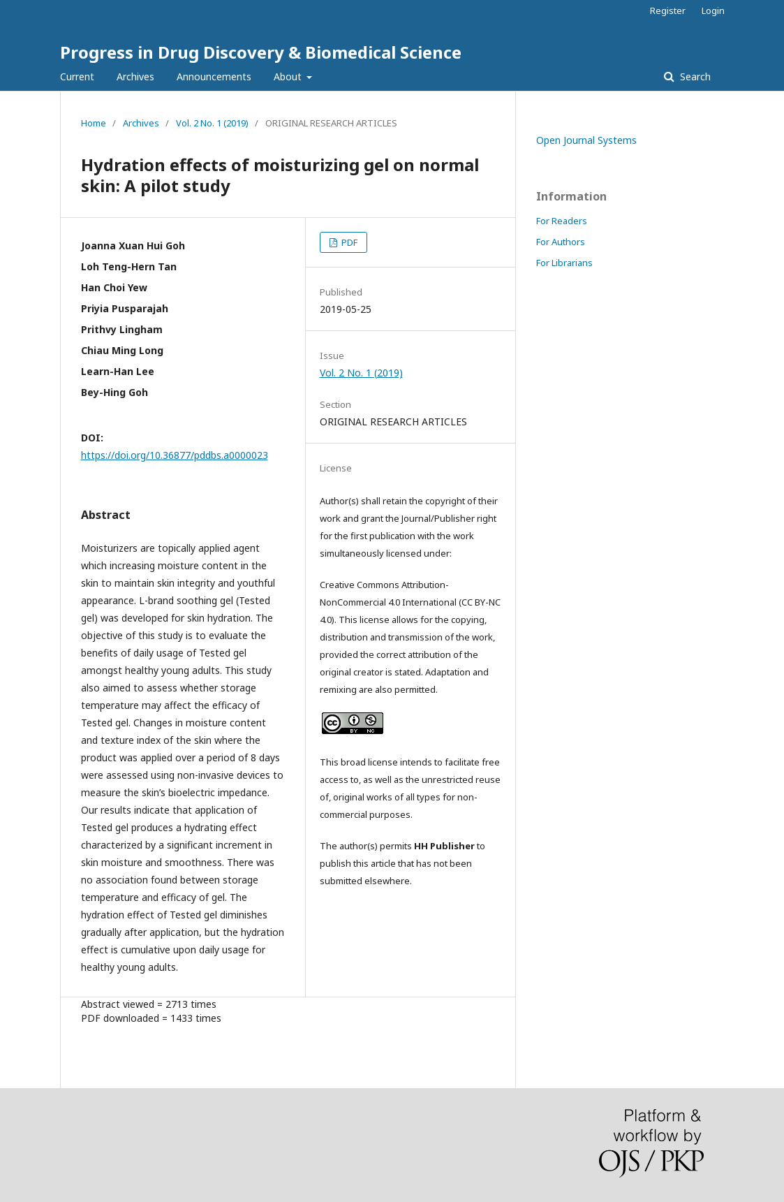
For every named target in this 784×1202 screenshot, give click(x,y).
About (289, 76)
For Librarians (564, 262)
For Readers (561, 220)
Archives (135, 76)
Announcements (214, 76)
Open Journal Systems (586, 140)
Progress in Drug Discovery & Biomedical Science (260, 52)
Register (668, 10)
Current (77, 76)
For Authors (560, 241)
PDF (348, 242)
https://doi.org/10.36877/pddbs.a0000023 (174, 455)
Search (694, 76)
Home (93, 123)
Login (713, 10)
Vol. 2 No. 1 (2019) (212, 123)
